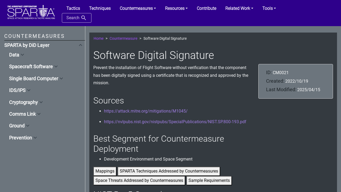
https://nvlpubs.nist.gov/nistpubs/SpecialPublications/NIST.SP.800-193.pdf (175, 121)
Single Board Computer (33, 78)
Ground (17, 126)
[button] (138, 8)
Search (76, 18)
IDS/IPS (17, 90)
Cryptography (23, 102)
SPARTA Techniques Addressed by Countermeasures (169, 171)
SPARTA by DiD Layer (26, 45)
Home (98, 38)
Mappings (104, 171)
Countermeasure (123, 38)
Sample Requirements (209, 180)
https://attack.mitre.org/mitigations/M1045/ (146, 111)
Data (14, 55)
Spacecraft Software (31, 66)
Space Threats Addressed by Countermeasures (139, 180)
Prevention (20, 138)
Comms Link (22, 114)
